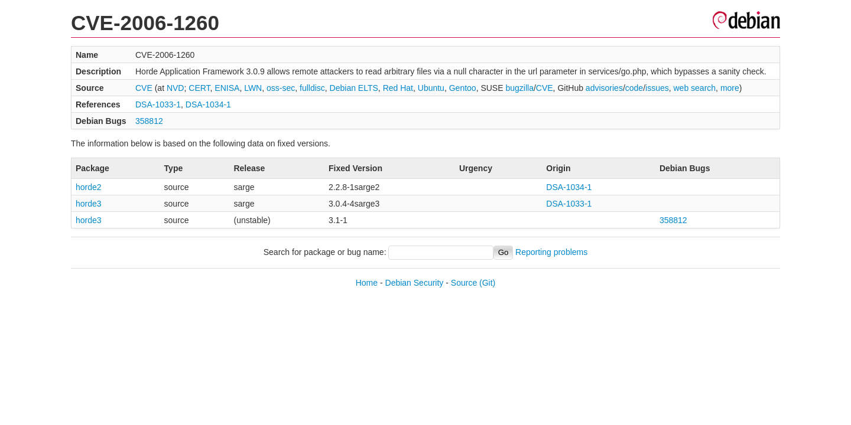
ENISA (227, 88)
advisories (604, 88)
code (634, 88)
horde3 (89, 203)
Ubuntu (431, 88)
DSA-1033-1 (158, 104)
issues (657, 88)
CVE (143, 88)
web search (695, 88)
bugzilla (519, 88)
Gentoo (462, 88)
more (729, 88)
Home (367, 282)
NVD (175, 88)
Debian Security (414, 282)
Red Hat (398, 88)
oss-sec (281, 88)
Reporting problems (551, 252)
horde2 (89, 187)
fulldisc (312, 88)
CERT (199, 88)
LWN (253, 88)
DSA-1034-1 (208, 104)
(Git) (487, 282)
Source (464, 282)
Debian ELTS (354, 88)
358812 (149, 121)
